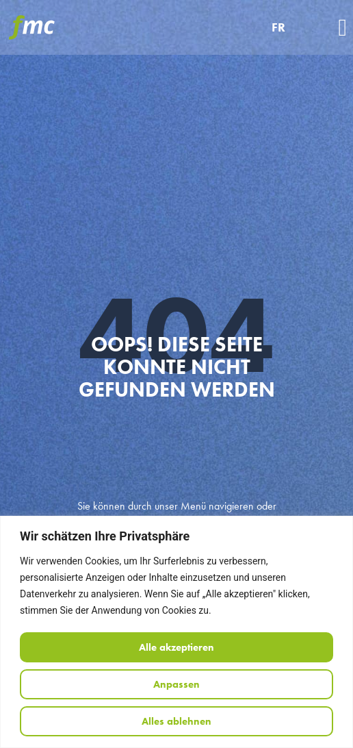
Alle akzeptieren (176, 647)
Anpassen (176, 684)
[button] (342, 28)
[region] (176, 632)
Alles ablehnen (176, 721)
